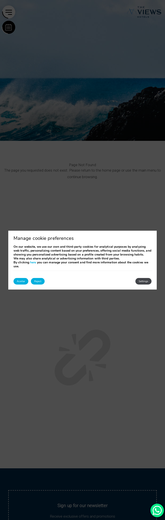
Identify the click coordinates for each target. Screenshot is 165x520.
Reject (37, 281)
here (33, 262)
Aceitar (21, 281)
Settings (143, 281)
